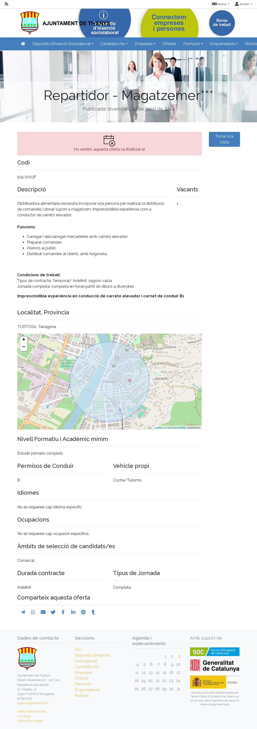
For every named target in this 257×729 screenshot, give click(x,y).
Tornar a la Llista (224, 139)
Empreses (83, 672)
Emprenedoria (87, 690)
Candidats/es (87, 666)
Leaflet (158, 427)
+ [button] (23, 340)
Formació (83, 684)
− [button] (23, 347)
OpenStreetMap (176, 427)
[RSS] (6, 4)
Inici (78, 649)
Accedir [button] (242, 4)
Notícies (82, 695)
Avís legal (24, 716)
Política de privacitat (31, 711)
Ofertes (169, 43)
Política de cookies (30, 721)
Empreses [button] (144, 43)
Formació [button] (191, 43)
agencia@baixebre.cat (33, 703)
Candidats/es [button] (113, 43)
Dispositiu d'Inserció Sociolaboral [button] (61, 43)
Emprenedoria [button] (222, 43)
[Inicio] (63, 21)
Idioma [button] (219, 4)
